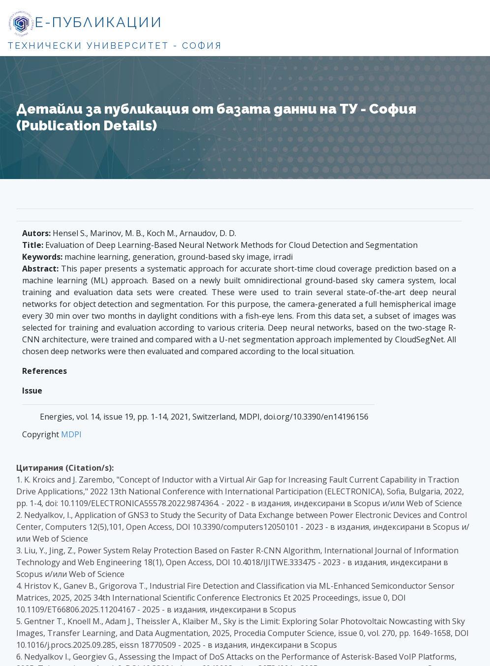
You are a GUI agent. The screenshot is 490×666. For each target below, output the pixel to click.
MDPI (71, 434)
